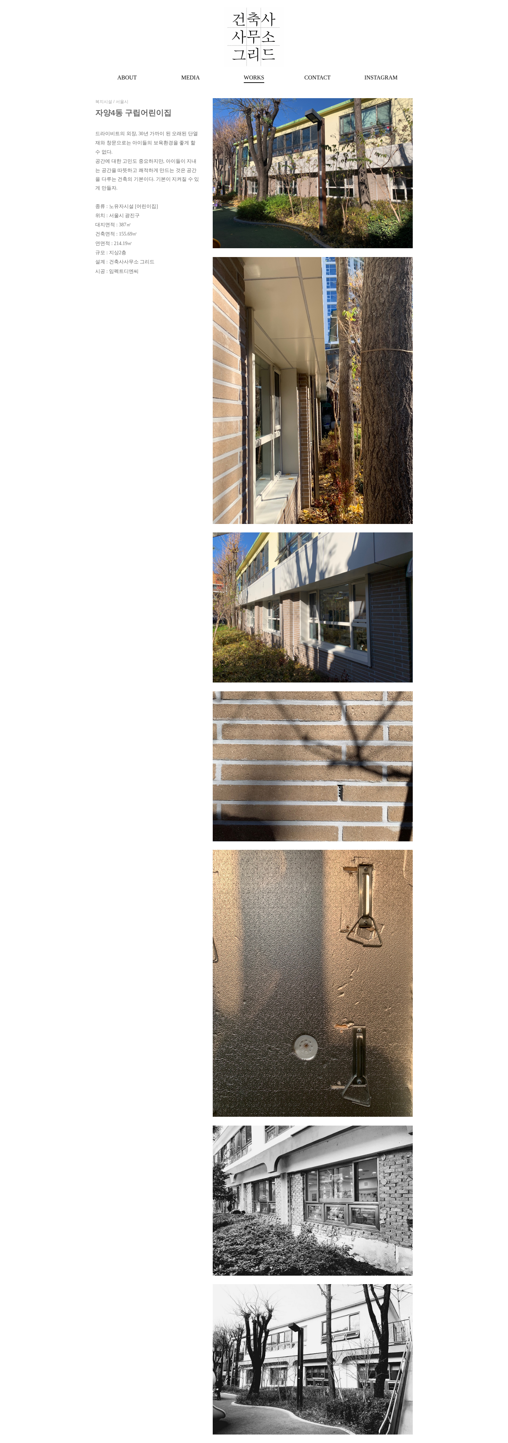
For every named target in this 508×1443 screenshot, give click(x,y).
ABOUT (127, 77)
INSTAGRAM (381, 77)
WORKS (254, 77)
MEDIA (190, 77)
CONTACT (317, 77)
